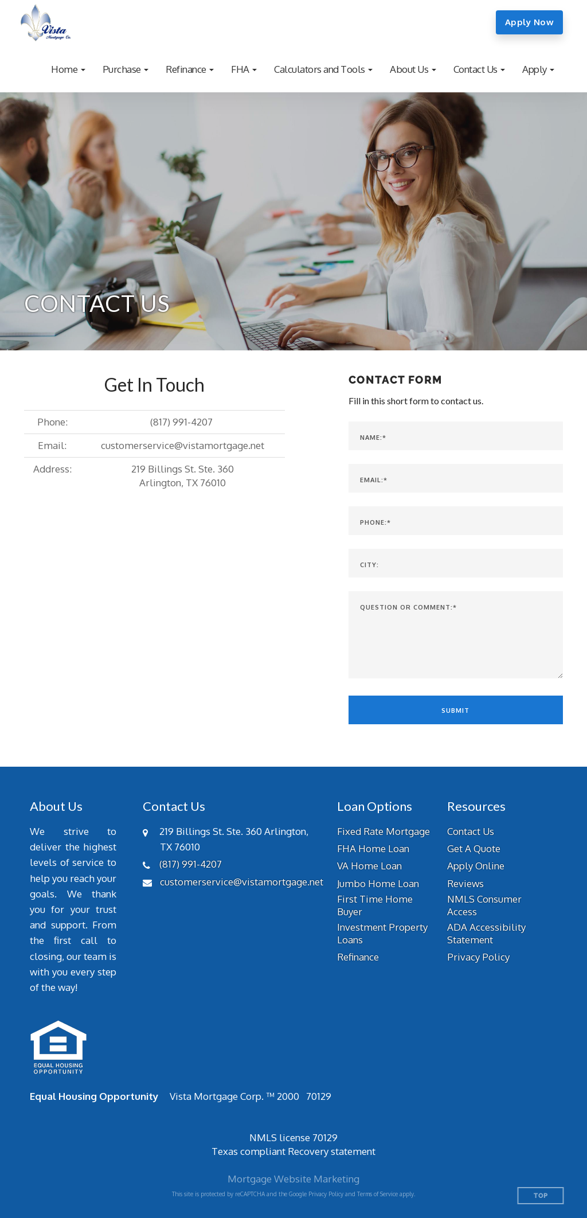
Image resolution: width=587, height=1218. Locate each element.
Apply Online (475, 866)
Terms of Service (377, 1193)
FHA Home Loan (373, 848)
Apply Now (529, 22)
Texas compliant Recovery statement (293, 1151)
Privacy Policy (478, 957)
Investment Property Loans (382, 933)
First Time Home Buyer (375, 905)
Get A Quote (473, 848)
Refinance (358, 957)
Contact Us (470, 831)
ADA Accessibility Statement (486, 933)
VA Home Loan (369, 866)
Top (541, 1196)
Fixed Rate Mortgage (383, 831)
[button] (68, 69)
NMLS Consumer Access (484, 905)
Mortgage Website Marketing (293, 1179)
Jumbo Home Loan (378, 883)
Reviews (465, 883)
